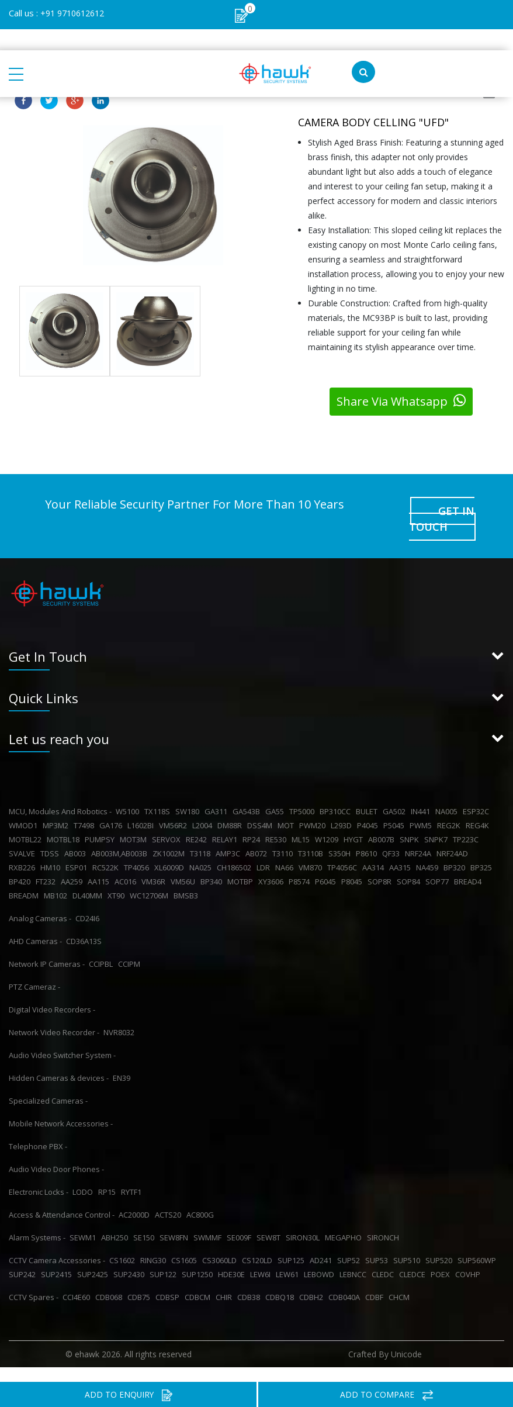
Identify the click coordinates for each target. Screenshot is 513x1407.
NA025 (202, 850)
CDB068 (110, 1279)
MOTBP (241, 864)
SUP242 (24, 1257)
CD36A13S (85, 923)
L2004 (204, 808)
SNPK (411, 822)
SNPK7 (437, 822)
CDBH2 (313, 1279)
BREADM (25, 878)
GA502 (396, 794)
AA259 (73, 864)
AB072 (258, 836)
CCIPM (131, 946)
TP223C (467, 822)
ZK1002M (170, 836)
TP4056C (344, 850)
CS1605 (185, 1242)
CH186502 (236, 850)
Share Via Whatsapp (401, 401)
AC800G (201, 1197)
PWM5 (422, 808)
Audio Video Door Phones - (56, 1151)
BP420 (21, 864)
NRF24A (420, 836)
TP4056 (138, 850)
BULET (368, 794)
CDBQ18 (281, 1279)
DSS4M (261, 808)
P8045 (353, 864)
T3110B (312, 836)
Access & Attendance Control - (62, 1197)
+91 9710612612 (72, 13)
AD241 (322, 1242)
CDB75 (140, 1279)
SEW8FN (176, 1220)
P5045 (395, 808)
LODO (84, 1174)
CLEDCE (414, 1257)
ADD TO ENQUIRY (128, 1395)
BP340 (213, 864)
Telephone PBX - (38, 1128)
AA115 (100, 864)
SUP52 (350, 1242)
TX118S (159, 794)
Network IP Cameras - (47, 946)
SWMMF (209, 1220)
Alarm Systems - (37, 1220)
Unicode (406, 1336)
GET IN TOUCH (442, 506)
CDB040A (345, 1279)
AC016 (127, 864)
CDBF (376, 1279)
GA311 (217, 794)
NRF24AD (454, 836)
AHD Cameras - (35, 923)
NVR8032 (120, 1015)
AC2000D (136, 1197)
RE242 (198, 822)
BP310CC (337, 794)
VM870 (312, 850)
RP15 (108, 1174)
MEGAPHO (345, 1220)
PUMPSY (101, 822)
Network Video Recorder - (54, 1015)
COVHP (469, 1257)
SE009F (241, 1220)
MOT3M (135, 822)
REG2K (450, 808)
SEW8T (270, 1220)
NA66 (286, 850)
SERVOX (168, 822)
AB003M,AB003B (121, 836)
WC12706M (151, 878)
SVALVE (24, 836)
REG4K (479, 808)
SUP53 (378, 1242)
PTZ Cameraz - (34, 969)
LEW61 (289, 1257)
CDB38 (250, 1279)
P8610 (368, 836)
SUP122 (165, 1257)
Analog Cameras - (40, 901)
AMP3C (230, 836)
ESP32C (478, 794)
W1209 (328, 822)
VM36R (155, 864)
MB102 (57, 878)
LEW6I (262, 1257)
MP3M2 (57, 808)
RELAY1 (226, 822)
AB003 (76, 836)
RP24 (253, 822)
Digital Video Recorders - (52, 992)
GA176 (112, 808)
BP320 (456, 850)
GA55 (276, 794)
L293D (343, 808)
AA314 (374, 850)
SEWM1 (84, 1220)
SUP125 (293, 1242)
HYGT (355, 822)
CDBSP (169, 1279)
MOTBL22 (27, 822)
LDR (264, 850)
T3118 (202, 836)
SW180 (189, 794)
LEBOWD (321, 1257)
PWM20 (314, 808)
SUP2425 (94, 1257)
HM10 (52, 850)
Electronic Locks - (38, 1174)
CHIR (225, 1279)
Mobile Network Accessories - (61, 1106)
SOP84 (410, 864)
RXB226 (24, 850)
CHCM (401, 1279)
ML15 (302, 822)
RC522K (107, 850)
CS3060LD (221, 1242)
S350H (341, 836)
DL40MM (89, 878)
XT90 (118, 878)
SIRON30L (304, 1220)
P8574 (301, 864)
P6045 (327, 864)
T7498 (86, 808)
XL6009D (171, 850)
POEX (442, 1257)
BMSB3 (188, 878)
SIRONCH (385, 1220)
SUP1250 (199, 1257)
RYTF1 (133, 1174)
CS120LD (259, 1242)
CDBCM (199, 1279)
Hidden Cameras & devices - (59, 1060)
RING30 (154, 1242)
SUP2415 (58, 1257)
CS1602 (123, 1242)
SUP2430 (130, 1257)
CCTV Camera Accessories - (57, 1242)
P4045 (369, 808)
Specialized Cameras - (48, 1083)
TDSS (51, 836)
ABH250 (116, 1220)
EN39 (123, 1060)
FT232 (47, 864)
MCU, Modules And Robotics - (60, 794)
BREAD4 (469, 864)
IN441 (422, 794)
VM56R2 (174, 808)
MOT (287, 808)
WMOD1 (25, 808)
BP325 (482, 850)
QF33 (392, 836)
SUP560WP (478, 1242)
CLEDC (384, 1257)
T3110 (284, 836)
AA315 (401, 850)
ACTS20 (170, 1197)
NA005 (448, 794)
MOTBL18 (65, 822)
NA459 (429, 850)
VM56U (185, 864)
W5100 (129, 794)
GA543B (248, 794)
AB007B (383, 822)
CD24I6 (89, 901)
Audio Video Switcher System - (62, 1037)
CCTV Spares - (33, 1279)
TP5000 (303, 794)
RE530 (277, 822)
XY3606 (272, 864)
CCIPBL (102, 946)
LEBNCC (354, 1257)
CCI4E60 (78, 1279)
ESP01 (78, 850)
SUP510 (408, 1242)
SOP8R (381, 864)
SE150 (145, 1220)
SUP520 (440, 1242)
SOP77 (438, 864)
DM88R (231, 808)
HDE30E (233, 1257)
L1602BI (142, 808)
